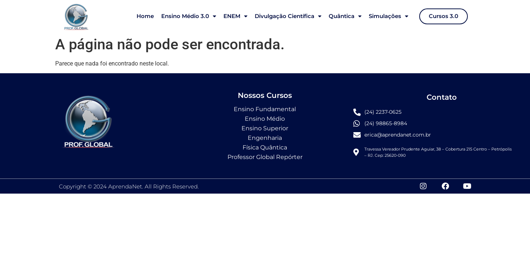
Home (145, 16)
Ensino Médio (265, 118)
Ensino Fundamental (265, 109)
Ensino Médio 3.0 (188, 16)
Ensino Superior (264, 128)
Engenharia (265, 137)
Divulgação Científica (288, 16)
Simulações (388, 16)
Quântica (345, 16)
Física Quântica (265, 147)
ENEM (235, 16)
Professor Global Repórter (265, 156)
